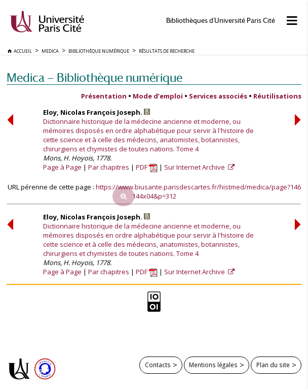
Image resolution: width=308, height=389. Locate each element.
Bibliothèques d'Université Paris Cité (220, 20)
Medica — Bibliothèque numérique (94, 77)
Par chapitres (108, 167)
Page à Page (62, 167)
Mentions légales (213, 365)
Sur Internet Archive (195, 167)
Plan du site (273, 365)
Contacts (158, 365)
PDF (147, 167)
